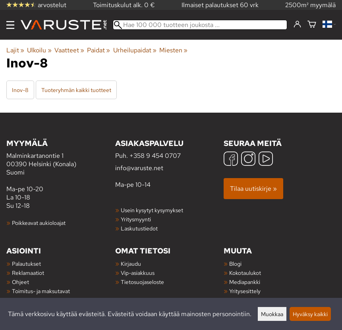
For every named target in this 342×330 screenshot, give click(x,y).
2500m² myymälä (310, 5)
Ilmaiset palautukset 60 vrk (220, 5)
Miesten (173, 50)
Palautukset (26, 263)
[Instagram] (248, 160)
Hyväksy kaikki (310, 314)
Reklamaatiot (28, 272)
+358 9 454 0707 (155, 156)
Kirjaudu (131, 263)
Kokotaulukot (245, 272)
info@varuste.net (139, 168)
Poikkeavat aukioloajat (39, 222)
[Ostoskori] (311, 25)
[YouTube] (266, 160)
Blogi (235, 263)
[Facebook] (231, 160)
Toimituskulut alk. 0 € (124, 5)
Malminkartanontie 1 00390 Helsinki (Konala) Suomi (60, 157)
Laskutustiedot (139, 228)
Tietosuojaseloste (142, 282)
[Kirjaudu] (297, 24)
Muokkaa (272, 314)
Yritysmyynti (136, 219)
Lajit (15, 50)
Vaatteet (69, 50)
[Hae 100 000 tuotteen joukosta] (200, 25)
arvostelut (36, 5)
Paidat (98, 50)
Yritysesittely (245, 291)
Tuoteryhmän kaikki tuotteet (76, 90)
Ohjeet (20, 282)
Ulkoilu (39, 50)
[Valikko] (10, 25)
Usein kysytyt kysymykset (152, 210)
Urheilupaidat (135, 50)
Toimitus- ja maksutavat (41, 291)
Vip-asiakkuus (138, 272)
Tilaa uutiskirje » (253, 188)
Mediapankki (244, 282)
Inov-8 (20, 90)
